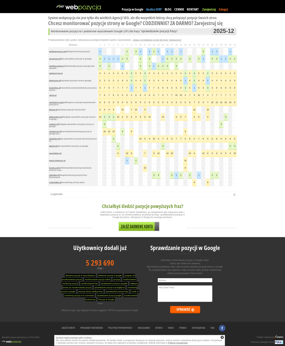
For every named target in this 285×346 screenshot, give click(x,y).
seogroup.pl (55, 59)
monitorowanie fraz (89, 283)
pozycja (116, 279)
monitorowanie (129, 279)
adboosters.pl (55, 117)
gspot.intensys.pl (57, 160)
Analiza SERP (154, 9)
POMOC (183, 327)
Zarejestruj (209, 9)
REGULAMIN (144, 327)
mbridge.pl (54, 175)
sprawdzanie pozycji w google (114, 283)
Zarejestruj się (208, 23)
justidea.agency (56, 66)
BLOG (168, 9)
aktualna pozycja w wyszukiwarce (80, 275)
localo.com (54, 168)
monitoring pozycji (70, 283)
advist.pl (53, 146)
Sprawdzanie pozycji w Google (185, 248)
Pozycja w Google (132, 9)
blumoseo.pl (55, 80)
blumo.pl (53, 110)
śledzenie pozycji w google (110, 275)
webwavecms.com (58, 51)
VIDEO (171, 327)
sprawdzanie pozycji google (109, 295)
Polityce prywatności (178, 343)
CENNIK (179, 9)
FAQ (212, 327)
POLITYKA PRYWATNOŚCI (120, 327)
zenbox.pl (53, 124)
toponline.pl (54, 88)
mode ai (135, 291)
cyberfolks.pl (55, 182)
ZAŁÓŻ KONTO (68, 327)
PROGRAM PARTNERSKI (91, 327)
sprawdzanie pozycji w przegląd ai (110, 287)
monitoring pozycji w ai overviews (79, 295)
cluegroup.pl (55, 131)
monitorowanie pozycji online (97, 279)
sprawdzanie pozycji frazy (117, 291)
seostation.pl (55, 153)
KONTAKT (193, 9)
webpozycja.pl (56, 73)
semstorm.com (56, 102)
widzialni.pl (54, 139)
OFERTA (158, 327)
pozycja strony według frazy (90, 291)
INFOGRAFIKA (198, 327)
